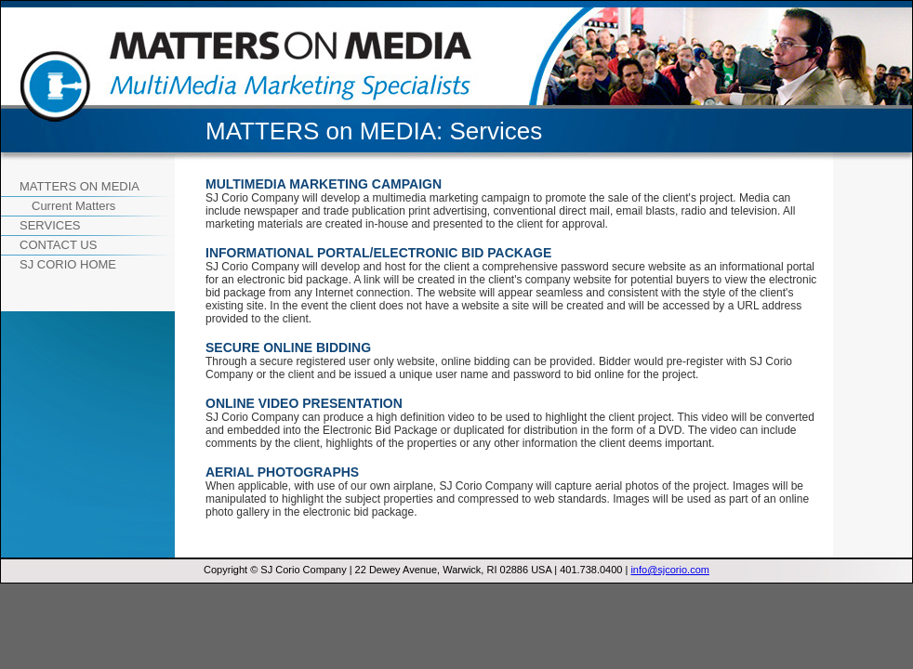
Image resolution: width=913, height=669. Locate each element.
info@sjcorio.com (669, 569)
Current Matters (73, 206)
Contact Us (58, 245)
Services (50, 225)
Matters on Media (79, 186)
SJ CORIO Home (68, 264)
